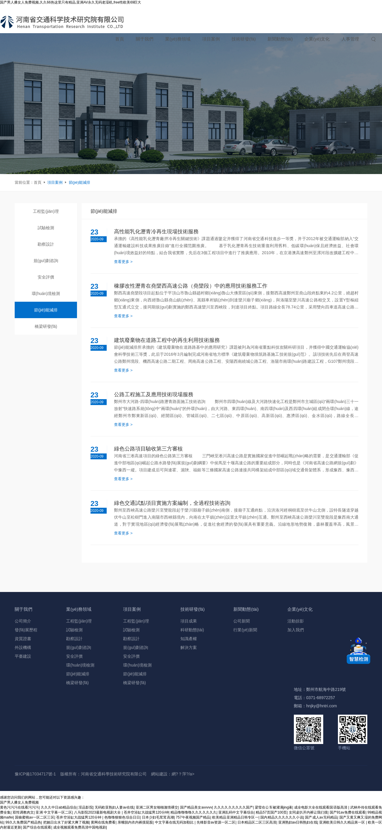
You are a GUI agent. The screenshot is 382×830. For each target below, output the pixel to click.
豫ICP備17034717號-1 (35, 774)
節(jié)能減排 (80, 182)
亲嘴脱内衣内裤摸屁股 (135, 822)
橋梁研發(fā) (46, 326)
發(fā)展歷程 (26, 629)
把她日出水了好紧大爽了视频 (66, 822)
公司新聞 (241, 621)
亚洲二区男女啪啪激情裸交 (157, 807)
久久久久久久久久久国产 (233, 807)
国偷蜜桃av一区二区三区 (34, 817)
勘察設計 (46, 244)
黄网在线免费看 (103, 822)
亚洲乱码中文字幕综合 (236, 812)
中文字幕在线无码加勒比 (175, 822)
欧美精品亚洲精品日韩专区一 (235, 817)
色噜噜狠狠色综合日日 (122, 817)
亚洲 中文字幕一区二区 (54, 812)
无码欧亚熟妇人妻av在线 (114, 807)
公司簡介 (23, 621)
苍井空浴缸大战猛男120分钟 (146, 812)
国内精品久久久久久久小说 (281, 817)
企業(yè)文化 (317, 38)
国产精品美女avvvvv (196, 807)
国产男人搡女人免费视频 (19, 802)
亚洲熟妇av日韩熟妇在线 (297, 822)
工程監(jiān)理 (45, 211)
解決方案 (188, 647)
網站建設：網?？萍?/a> (172, 774)
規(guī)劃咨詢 (45, 260)
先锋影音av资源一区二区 (216, 822)
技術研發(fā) (244, 38)
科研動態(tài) (192, 629)
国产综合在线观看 (37, 827)
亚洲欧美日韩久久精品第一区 (342, 822)
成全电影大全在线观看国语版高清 (321, 807)
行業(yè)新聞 (245, 629)
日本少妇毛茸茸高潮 (158, 817)
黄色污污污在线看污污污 (19, 807)
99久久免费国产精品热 (23, 822)
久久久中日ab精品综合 (59, 807)
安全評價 (46, 277)
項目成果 (188, 621)
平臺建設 (23, 656)
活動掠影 (295, 621)
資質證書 (23, 638)
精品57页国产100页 (271, 812)
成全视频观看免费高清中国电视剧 (79, 827)
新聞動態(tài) (280, 38)
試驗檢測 (46, 227)
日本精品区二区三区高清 (256, 822)
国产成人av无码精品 (321, 817)
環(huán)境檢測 (46, 293)
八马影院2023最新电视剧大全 (98, 812)
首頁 (119, 38)
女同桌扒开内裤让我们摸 (308, 812)
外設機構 (23, 647)
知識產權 (188, 638)
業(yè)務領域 (177, 38)
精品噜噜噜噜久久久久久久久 (193, 812)
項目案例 (211, 38)
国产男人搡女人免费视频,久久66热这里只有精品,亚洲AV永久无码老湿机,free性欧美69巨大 (70, 2)
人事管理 (350, 38)
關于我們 (144, 38)
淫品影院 (85, 807)
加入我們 (295, 629)
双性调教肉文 (23, 812)
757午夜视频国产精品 (193, 817)
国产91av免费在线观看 (348, 812)
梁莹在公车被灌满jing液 (273, 807)
